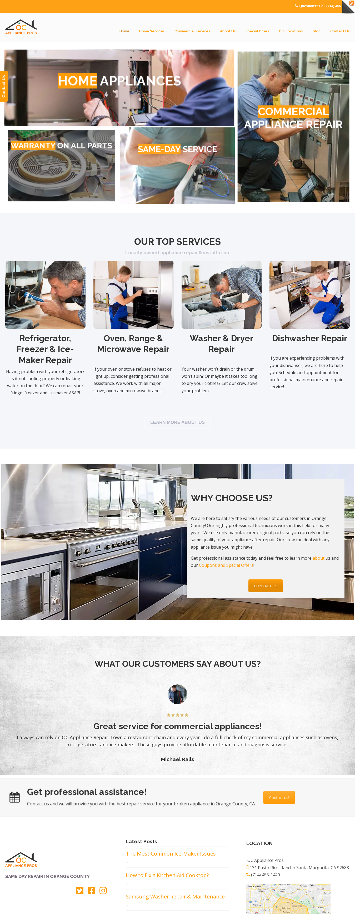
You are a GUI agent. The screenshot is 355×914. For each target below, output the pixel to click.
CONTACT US (265, 585)
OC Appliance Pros (21, 27)
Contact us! (262, 797)
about (319, 558)
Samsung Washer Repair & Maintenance (175, 896)
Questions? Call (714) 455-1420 (324, 6)
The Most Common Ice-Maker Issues (171, 853)
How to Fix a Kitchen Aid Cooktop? (167, 875)
